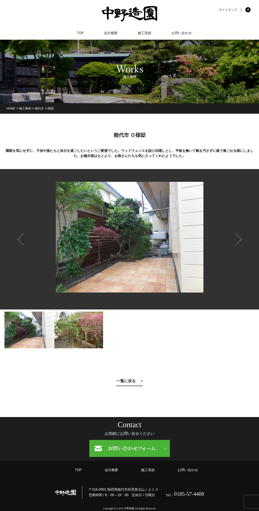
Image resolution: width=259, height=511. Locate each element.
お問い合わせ (183, 33)
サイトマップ (228, 9)
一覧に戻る (126, 381)
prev (21, 237)
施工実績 (145, 33)
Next (233, 237)
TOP (78, 33)
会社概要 (110, 33)
